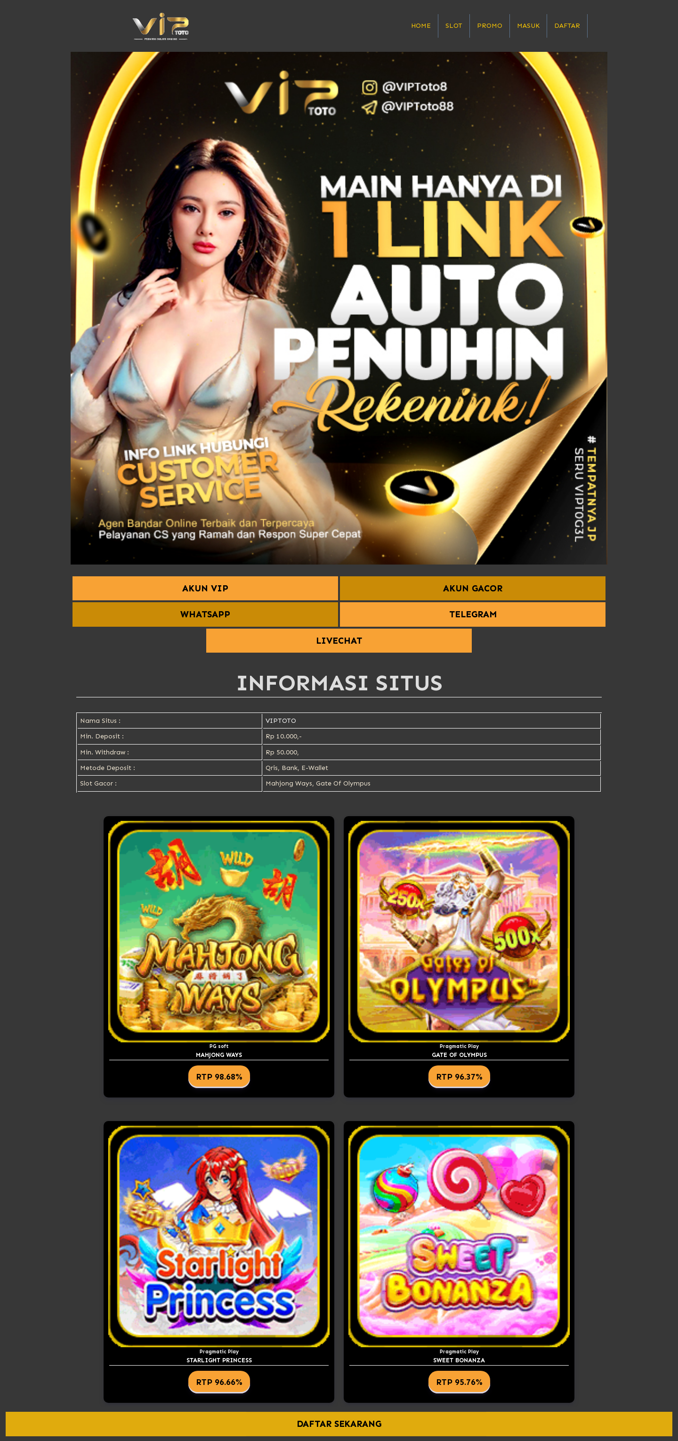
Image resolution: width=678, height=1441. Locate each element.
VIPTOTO (281, 721)
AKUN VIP (205, 588)
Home (421, 26)
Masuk (528, 26)
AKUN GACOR (472, 588)
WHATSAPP (205, 614)
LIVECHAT (339, 640)
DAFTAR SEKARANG (339, 1423)
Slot (453, 26)
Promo (489, 26)
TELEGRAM (473, 614)
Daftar (567, 26)
